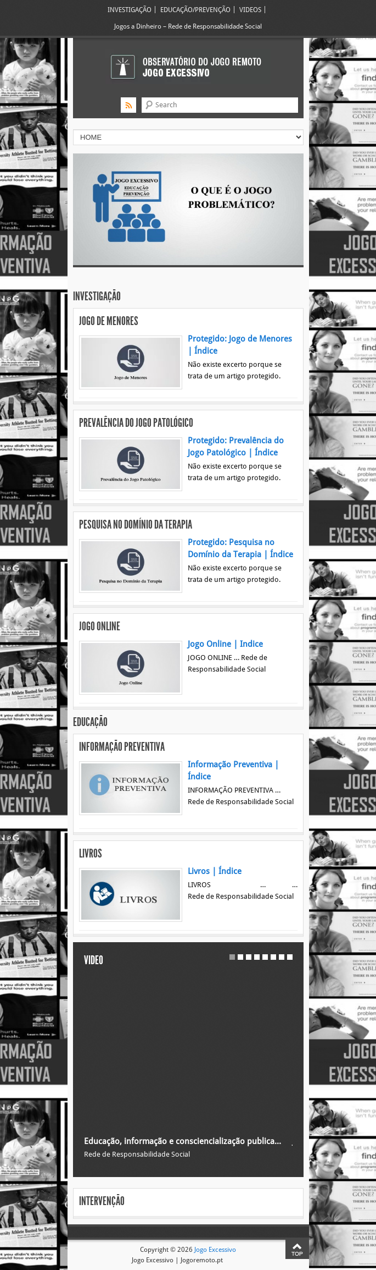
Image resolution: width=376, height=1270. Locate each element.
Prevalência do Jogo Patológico (136, 423)
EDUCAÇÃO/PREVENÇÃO (195, 9)
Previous (104, 193)
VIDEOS (250, 9)
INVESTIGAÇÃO (129, 9)
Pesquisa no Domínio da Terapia (135, 525)
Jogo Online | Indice (225, 644)
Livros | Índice (215, 871)
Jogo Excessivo (215, 1249)
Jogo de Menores (108, 321)
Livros (90, 853)
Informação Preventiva (122, 747)
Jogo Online (99, 626)
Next (272, 193)
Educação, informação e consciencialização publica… (182, 1141)
